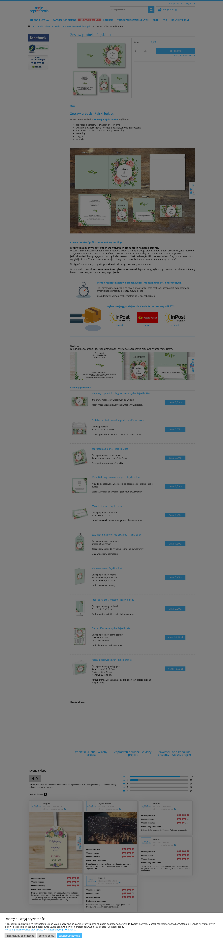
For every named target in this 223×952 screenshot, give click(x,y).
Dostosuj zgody (46, 935)
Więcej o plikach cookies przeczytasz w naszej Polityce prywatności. (40, 929)
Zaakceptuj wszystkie (69, 935)
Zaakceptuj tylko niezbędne (20, 935)
